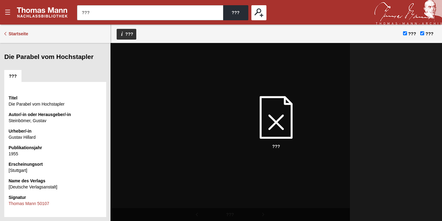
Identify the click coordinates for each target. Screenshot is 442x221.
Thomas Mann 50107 (29, 203)
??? (42, 12)
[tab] (12, 76)
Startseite (18, 33)
